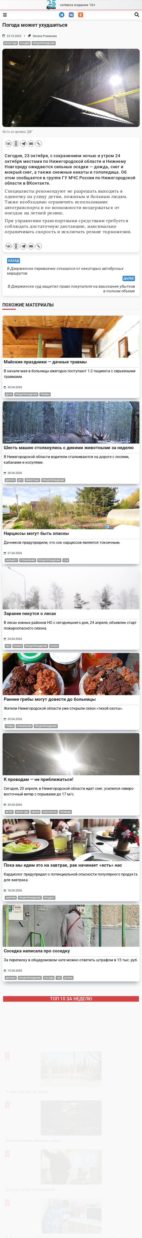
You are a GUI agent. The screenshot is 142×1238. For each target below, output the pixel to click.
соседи (49, 978)
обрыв (35, 812)
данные (11, 978)
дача (9, 394)
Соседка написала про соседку (37, 951)
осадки (25, 43)
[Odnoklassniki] (16, 143)
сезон (54, 646)
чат (59, 978)
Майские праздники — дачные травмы (45, 362)
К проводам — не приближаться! (38, 779)
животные (32, 480)
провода (65, 812)
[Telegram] (23, 143)
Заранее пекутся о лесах (30, 613)
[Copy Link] (38, 143)
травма (45, 394)
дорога (10, 480)
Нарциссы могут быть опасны (36, 533)
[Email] (31, 143)
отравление (27, 560)
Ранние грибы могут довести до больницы (50, 699)
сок (65, 560)
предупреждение (44, 43)
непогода (10, 43)
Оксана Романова (45, 36)
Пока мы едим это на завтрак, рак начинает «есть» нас (63, 865)
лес (8, 646)
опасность (49, 812)
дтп (20, 480)
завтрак (11, 897)
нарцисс (11, 560)
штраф (68, 978)
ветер (9, 812)
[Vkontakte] (8, 143)
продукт (49, 897)
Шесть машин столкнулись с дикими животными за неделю (69, 447)
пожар (17, 646)
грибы (10, 726)
